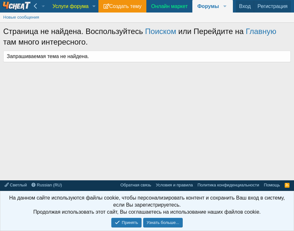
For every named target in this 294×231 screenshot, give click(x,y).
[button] (93, 6)
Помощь (272, 185)
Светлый (16, 185)
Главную (261, 31)
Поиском (160, 31)
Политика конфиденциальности (228, 185)
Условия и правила (174, 185)
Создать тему (125, 6)
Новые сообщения (21, 17)
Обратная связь (135, 185)
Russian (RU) (47, 185)
